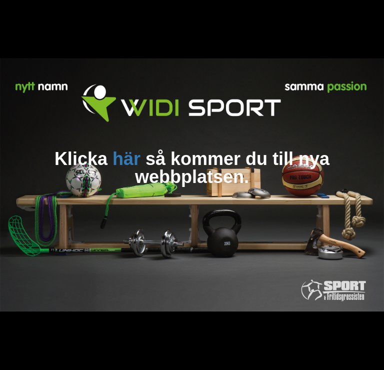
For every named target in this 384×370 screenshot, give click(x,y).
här (126, 158)
